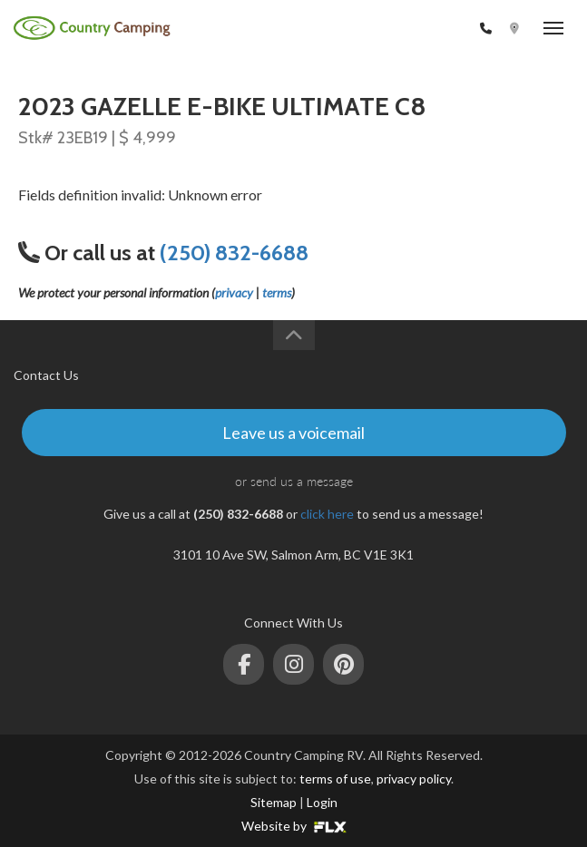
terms (276, 292)
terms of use (335, 778)
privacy (234, 292)
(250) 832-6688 (427, 28)
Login (322, 802)
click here (327, 513)
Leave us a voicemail (293, 433)
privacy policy (414, 778)
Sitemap (273, 802)
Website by (294, 825)
